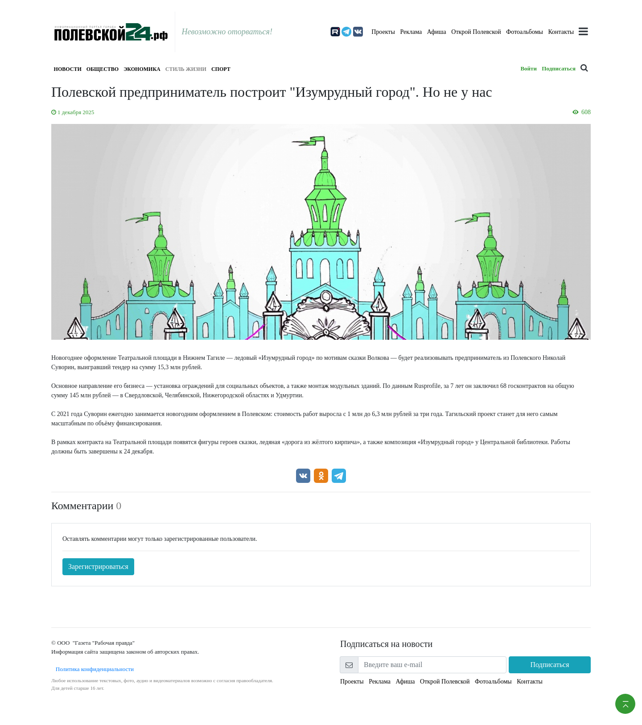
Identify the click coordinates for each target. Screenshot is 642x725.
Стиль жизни (185, 69)
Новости (68, 69)
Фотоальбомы (524, 32)
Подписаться (559, 68)
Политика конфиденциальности (92, 669)
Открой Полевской (476, 32)
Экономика (141, 69)
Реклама (411, 32)
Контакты (561, 32)
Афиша (436, 32)
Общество (102, 69)
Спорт (220, 69)
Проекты (383, 32)
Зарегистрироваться (98, 566)
